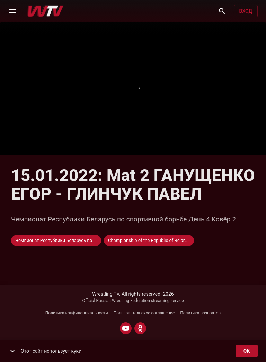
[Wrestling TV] (45, 11)
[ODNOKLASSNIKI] (140, 328)
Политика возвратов (200, 313)
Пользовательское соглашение (144, 313)
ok (247, 351)
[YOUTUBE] (126, 328)
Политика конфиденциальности (76, 313)
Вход (245, 11)
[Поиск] (222, 11)
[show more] (12, 351)
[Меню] (12, 11)
